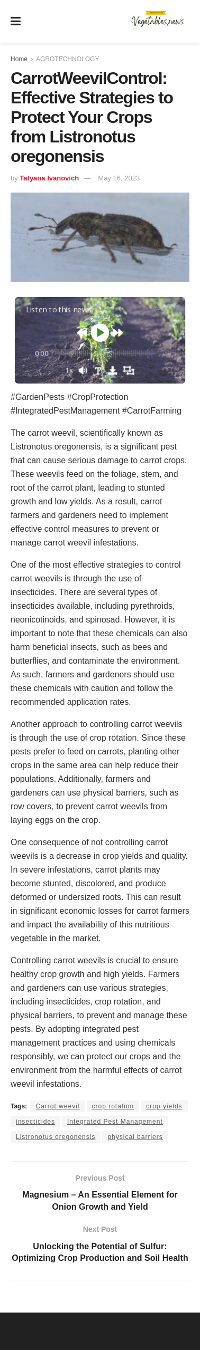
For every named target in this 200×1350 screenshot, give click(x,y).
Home (19, 59)
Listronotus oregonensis (55, 1137)
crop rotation (113, 1106)
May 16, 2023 (119, 178)
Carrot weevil (57, 1106)
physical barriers (134, 1137)
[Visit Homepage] (157, 21)
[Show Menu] (16, 21)
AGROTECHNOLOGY (67, 59)
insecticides (35, 1121)
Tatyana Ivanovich (49, 178)
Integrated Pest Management (115, 1121)
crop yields (164, 1106)
